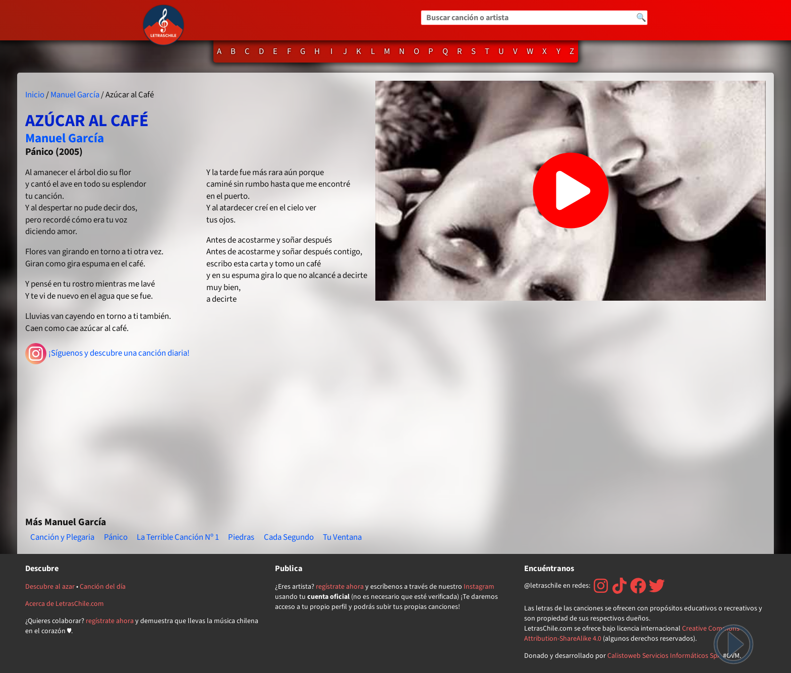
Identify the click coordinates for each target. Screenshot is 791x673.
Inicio (34, 95)
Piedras (241, 537)
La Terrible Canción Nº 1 (178, 537)
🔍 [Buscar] (641, 17)
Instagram (479, 587)
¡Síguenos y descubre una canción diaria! (107, 353)
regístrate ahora (110, 621)
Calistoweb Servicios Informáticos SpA (664, 656)
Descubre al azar (50, 587)
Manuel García (74, 95)
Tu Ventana (342, 537)
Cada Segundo (289, 537)
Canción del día (103, 587)
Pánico (116, 537)
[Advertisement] (196, 436)
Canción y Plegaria (62, 537)
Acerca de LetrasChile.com (64, 604)
